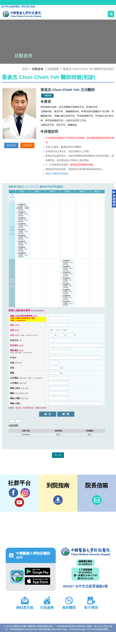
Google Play (37, 571)
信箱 (96, 500)
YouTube (19, 502)
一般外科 (47, 96)
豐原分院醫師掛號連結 (57, 173)
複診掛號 (11, 145)
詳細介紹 (27, 145)
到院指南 (58, 500)
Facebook (13, 492)
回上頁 (58, 455)
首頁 (25, 69)
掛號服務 (53, 69)
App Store (37, 581)
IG (25, 493)
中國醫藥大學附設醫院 (85, 552)
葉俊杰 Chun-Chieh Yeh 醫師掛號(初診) (88, 69)
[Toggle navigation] (111, 14)
